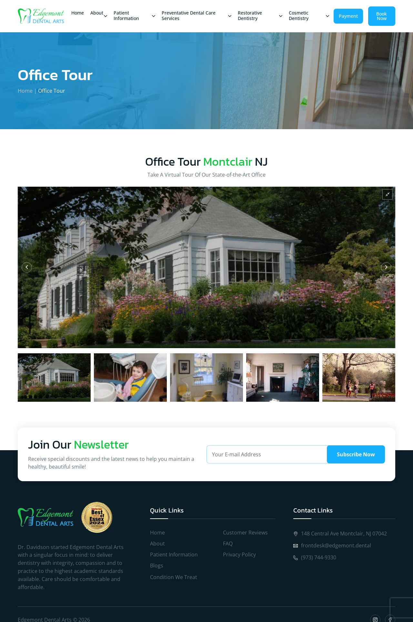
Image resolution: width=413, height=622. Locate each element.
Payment (348, 16)
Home (25, 90)
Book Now (381, 16)
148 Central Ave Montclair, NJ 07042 (340, 533)
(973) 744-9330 (314, 557)
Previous (27, 267)
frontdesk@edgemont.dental (332, 545)
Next (386, 267)
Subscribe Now (356, 454)
